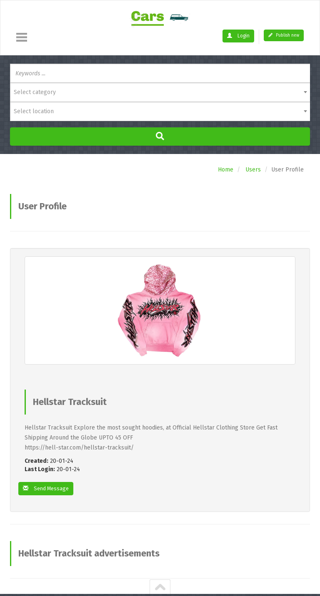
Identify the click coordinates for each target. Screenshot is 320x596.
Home (225, 169)
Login (239, 35)
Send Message (48, 488)
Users (253, 169)
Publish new (283, 35)
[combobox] (160, 92)
